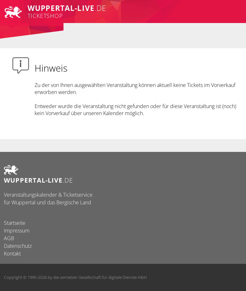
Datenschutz (18, 245)
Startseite (14, 222)
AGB (9, 238)
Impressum (16, 230)
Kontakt (12, 253)
